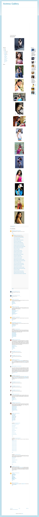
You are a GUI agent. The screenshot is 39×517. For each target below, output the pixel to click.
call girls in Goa (13, 348)
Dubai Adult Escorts (14, 322)
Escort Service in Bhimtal (20, 360)
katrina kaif (5, 59)
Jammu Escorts (13, 418)
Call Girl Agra (13, 429)
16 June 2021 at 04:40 (17, 466)
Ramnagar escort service (16, 377)
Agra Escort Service (14, 430)
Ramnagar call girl (26, 376)
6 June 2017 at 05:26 (16, 299)
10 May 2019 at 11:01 (17, 359)
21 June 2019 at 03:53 (17, 375)
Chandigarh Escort (14, 461)
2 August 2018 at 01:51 (19, 322)
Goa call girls (13, 347)
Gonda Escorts (13, 415)
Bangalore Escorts (14, 303)
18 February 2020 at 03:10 (17, 402)
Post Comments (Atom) (15, 509)
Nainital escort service (14, 399)
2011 (4, 50)
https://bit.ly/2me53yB (14, 334)
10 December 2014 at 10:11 (19, 235)
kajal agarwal (35, 58)
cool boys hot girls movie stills (35, 73)
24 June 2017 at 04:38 (16, 306)
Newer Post (11, 508)
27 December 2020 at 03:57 (18, 454)
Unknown (15, 235)
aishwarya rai (5, 61)
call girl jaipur (16, 372)
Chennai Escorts (13, 312)
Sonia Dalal (13, 466)
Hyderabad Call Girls (14, 462)
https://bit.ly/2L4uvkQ (14, 336)
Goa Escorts (13, 301)
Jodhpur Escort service (14, 408)
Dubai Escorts (13, 319)
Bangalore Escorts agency (14, 313)
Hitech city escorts (21, 467)
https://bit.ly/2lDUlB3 (14, 332)
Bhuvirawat (13, 339)
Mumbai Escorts (13, 458)
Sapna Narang (13, 375)
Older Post (27, 508)
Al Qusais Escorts (14, 324)
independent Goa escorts (14, 346)
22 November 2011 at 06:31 (18, 230)
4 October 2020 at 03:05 (16, 413)
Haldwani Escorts (13, 417)
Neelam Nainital (13, 351)
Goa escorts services (14, 345)
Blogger (22, 513)
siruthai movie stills (5, 57)
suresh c (13, 295)
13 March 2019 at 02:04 (18, 355)
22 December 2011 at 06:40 (17, 295)
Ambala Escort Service (14, 440)
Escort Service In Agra (14, 434)
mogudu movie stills (35, 89)
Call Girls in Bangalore (14, 311)
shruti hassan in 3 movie (35, 62)
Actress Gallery (11, 3)
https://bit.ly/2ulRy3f (14, 333)
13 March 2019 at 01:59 (18, 351)
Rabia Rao (13, 413)
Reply (12, 232)
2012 (4, 49)
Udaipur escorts (13, 397)
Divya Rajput (13, 402)
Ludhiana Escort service (14, 406)
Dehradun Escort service (14, 409)
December (5, 51)
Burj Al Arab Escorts (14, 325)
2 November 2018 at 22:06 (17, 339)
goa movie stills (5, 58)
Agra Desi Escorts (14, 425)
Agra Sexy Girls (13, 426)
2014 (4, 48)
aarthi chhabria (5, 60)
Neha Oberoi (13, 359)
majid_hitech (13, 230)
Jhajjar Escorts (13, 419)
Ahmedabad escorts (14, 398)
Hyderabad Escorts (14, 457)
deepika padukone (35, 85)
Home (19, 508)
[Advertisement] (7, 14)
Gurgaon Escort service (14, 407)
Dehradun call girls (26, 378)
